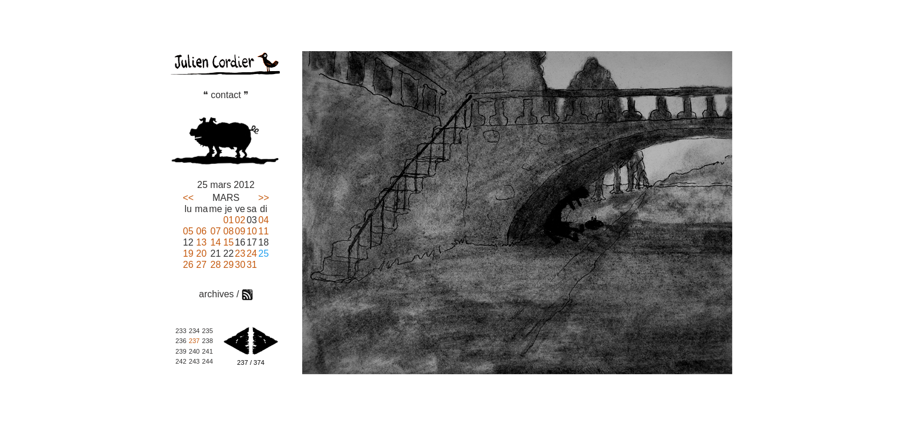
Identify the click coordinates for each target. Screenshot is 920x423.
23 (240, 253)
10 (251, 231)
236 (181, 340)
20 (201, 253)
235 (207, 330)
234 (194, 330)
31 (251, 265)
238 (207, 340)
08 (229, 231)
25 (263, 253)
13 (201, 242)
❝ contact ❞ (226, 95)
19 (188, 253)
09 (240, 231)
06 (201, 231)
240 (194, 351)
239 (181, 351)
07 (216, 231)
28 (216, 265)
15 (229, 242)
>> (263, 198)
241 (207, 351)
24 (251, 253)
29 (229, 265)
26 (188, 265)
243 (194, 361)
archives (216, 294)
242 (181, 361)
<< (188, 198)
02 (240, 220)
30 (240, 265)
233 (181, 330)
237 (194, 340)
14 (216, 242)
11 (263, 231)
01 (229, 220)
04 (263, 220)
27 (201, 265)
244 (207, 361)
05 (188, 231)
